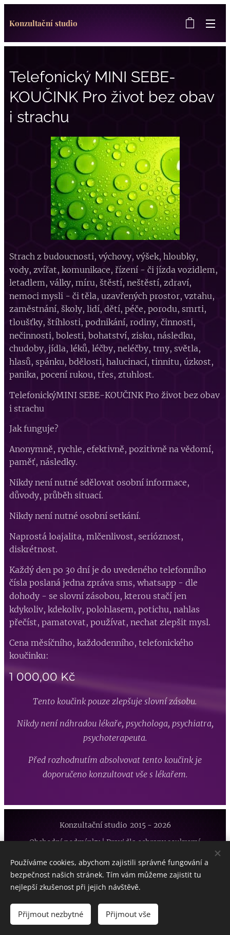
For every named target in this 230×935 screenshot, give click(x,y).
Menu (210, 23)
